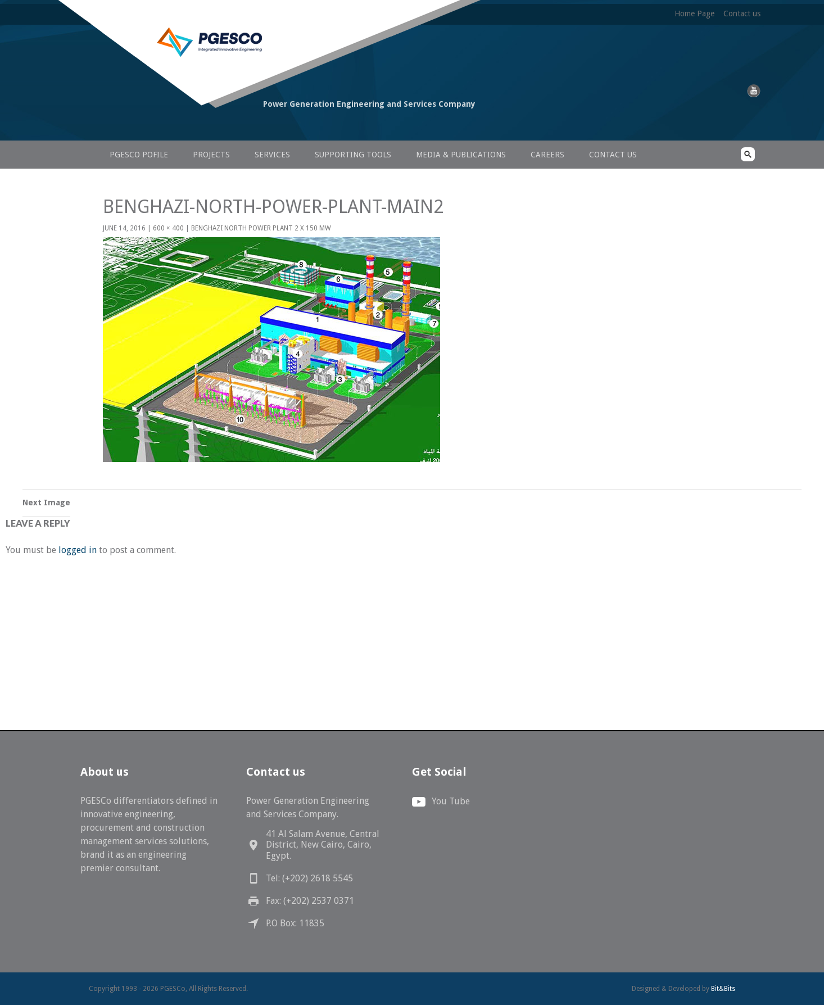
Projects (211, 154)
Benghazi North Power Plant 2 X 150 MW (261, 228)
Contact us (741, 13)
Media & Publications (461, 154)
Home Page (694, 13)
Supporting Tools (353, 154)
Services (272, 154)
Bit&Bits (723, 989)
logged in (77, 550)
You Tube (451, 801)
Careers (547, 154)
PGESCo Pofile (139, 154)
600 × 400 (168, 228)
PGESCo (167, 125)
